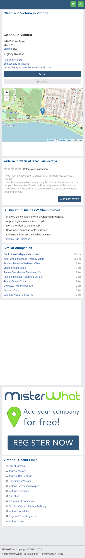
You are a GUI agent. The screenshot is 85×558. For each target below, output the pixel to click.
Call (42, 74)
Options (42, 81)
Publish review (69, 199)
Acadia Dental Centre (15, 281)
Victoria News (16, 521)
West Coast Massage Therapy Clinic (24, 258)
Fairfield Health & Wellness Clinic (22, 263)
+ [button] (7, 93)
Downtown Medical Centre (18, 285)
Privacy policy (48, 553)
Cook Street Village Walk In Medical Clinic (27, 254)
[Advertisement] (42, 24)
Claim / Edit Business (18, 239)
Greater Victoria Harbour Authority (28, 506)
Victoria (8, 48)
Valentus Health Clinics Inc (18, 294)
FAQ (60, 553)
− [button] (7, 98)
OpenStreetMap (65, 140)
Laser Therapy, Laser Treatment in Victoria (27, 67)
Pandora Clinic (12, 290)
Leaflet (51, 140)
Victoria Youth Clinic (15, 267)
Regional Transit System (22, 516)
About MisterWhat (12, 553)
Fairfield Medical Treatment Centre (23, 276)
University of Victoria (20, 481)
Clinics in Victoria (13, 60)
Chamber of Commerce (22, 501)
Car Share (14, 496)
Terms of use (31, 553)
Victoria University (19, 491)
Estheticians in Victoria (16, 63)
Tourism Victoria (17, 471)
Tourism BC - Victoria (20, 476)
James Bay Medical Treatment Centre (24, 272)
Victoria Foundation (19, 511)
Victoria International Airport (24, 486)
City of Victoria (17, 466)
